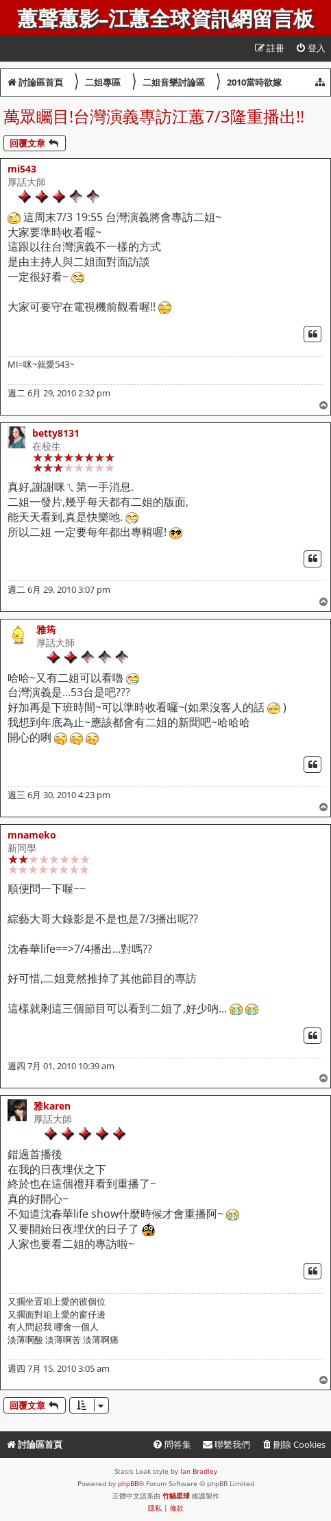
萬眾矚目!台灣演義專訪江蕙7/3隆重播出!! (153, 116)
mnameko (32, 834)
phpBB (128, 1483)
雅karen (52, 1105)
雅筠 (46, 629)
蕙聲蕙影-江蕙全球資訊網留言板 (165, 19)
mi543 (22, 168)
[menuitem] (310, 48)
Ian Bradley (198, 1471)
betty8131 (55, 432)
